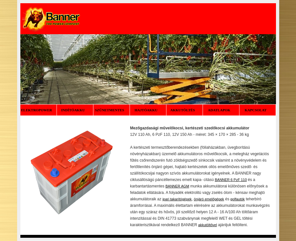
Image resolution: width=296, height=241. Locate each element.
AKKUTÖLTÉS (184, 110)
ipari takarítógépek (177, 199)
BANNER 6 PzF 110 (231, 180)
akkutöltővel (207, 225)
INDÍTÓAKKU (74, 110)
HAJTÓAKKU (148, 110)
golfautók (237, 199)
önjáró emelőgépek (209, 199)
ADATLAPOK (221, 110)
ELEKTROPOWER (38, 110)
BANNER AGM (177, 186)
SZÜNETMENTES (111, 110)
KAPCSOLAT (257, 110)
